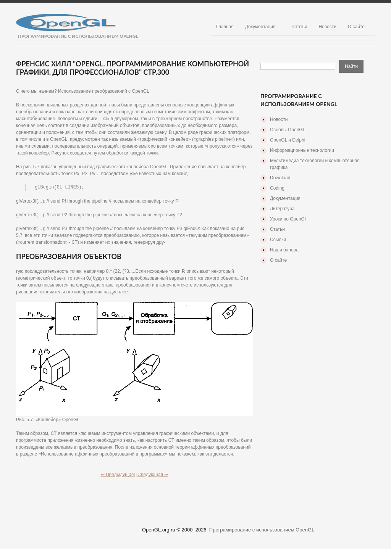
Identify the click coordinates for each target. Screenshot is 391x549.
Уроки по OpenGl (288, 219)
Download (280, 177)
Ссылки (278, 239)
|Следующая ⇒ (152, 475)
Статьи (299, 26)
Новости (327, 26)
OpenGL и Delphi (287, 140)
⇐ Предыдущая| (118, 475)
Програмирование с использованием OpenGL (262, 530)
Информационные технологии (302, 150)
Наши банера (284, 250)
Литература (282, 208)
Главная (225, 26)
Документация (260, 26)
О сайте (356, 26)
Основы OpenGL (287, 129)
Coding (277, 188)
